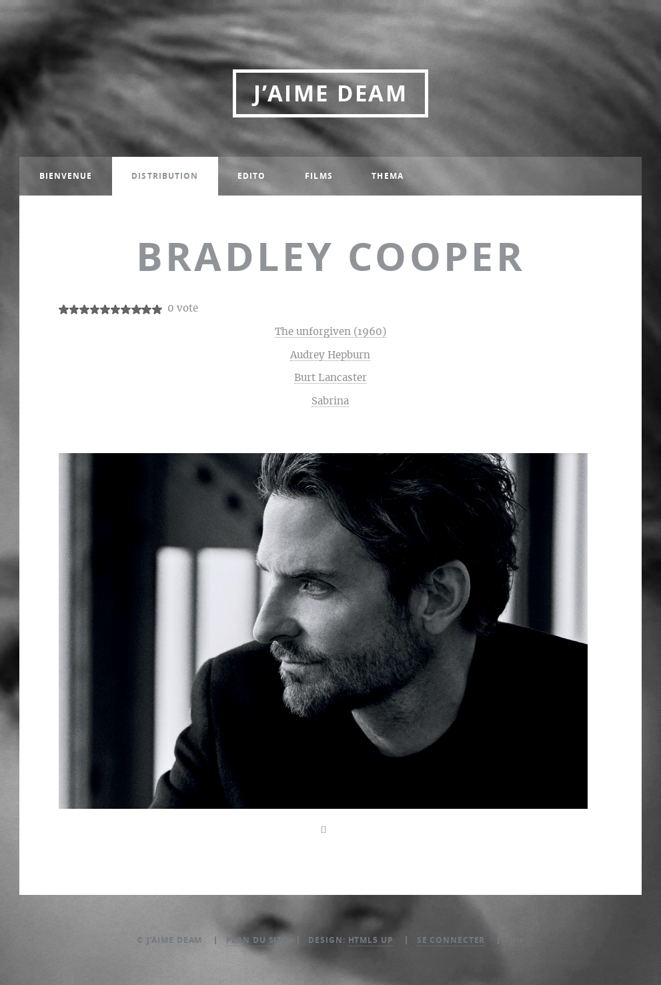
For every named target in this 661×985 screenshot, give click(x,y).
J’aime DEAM (330, 93)
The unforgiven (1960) (330, 332)
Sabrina (330, 401)
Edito (251, 176)
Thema (388, 176)
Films (319, 176)
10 (157, 309)
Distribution (164, 176)
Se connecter (451, 940)
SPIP (517, 940)
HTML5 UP (371, 940)
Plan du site (257, 940)
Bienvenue (66, 176)
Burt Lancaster (330, 378)
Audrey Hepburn (330, 355)
